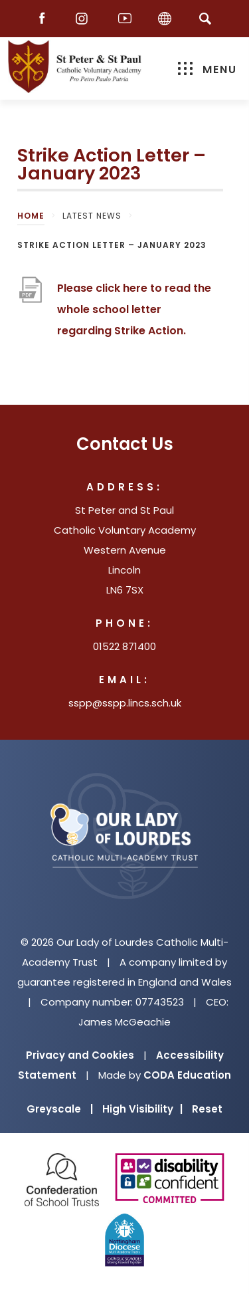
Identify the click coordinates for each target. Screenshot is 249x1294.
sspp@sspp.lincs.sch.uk (124, 703)
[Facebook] (45, 19)
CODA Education (187, 1075)
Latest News (92, 215)
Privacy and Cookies (80, 1055)
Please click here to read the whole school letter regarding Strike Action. (134, 311)
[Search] (205, 18)
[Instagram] (85, 19)
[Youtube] (125, 19)
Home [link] (30, 215)
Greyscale (60, 1109)
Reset (207, 1109)
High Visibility (142, 1109)
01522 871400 (124, 646)
